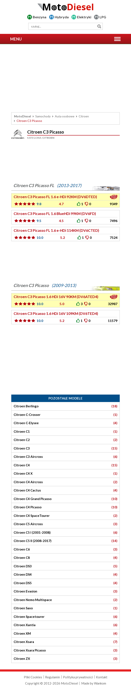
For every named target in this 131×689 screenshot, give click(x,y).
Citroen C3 (65, 448)
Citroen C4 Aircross (65, 482)
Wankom (100, 683)
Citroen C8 (65, 557)
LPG (103, 17)
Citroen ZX (65, 658)
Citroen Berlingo (65, 406)
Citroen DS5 (65, 583)
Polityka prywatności (78, 677)
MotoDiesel (22, 116)
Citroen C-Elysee (65, 423)
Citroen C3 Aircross (65, 456)
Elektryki (84, 17)
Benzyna (39, 17)
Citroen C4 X (65, 473)
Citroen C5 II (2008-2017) (65, 540)
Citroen (84, 116)
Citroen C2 (65, 439)
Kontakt (101, 677)
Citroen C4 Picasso (65, 507)
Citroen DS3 (65, 566)
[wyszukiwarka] (65, 26)
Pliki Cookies (33, 677)
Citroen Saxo (65, 608)
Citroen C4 (65, 465)
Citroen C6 (65, 549)
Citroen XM (65, 633)
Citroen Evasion (65, 591)
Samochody (43, 116)
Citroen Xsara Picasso (65, 650)
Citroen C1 (65, 431)
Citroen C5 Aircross (65, 524)
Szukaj (99, 26)
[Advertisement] (65, 78)
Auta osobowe (64, 116)
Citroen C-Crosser (65, 414)
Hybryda (62, 17)
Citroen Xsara (65, 641)
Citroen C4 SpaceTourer (65, 515)
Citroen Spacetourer (65, 616)
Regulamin (52, 677)
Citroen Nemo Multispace (65, 599)
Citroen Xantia (65, 625)
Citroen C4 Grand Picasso (65, 498)
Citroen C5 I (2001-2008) (65, 532)
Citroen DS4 (65, 574)
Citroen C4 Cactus (65, 490)
